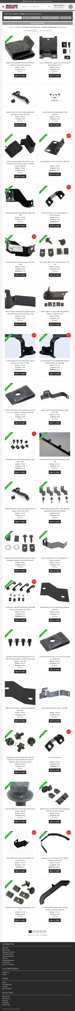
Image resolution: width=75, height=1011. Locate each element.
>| (44, 932)
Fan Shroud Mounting (49, 27)
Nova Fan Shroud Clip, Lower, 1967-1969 (54, 708)
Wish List (5, 1000)
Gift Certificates (7, 984)
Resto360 (5, 948)
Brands (4, 982)
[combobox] (13, 17)
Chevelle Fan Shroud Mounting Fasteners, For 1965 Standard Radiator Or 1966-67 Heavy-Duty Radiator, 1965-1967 (20, 659)
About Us (5, 958)
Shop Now (65, 18)
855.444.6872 (28, 1)
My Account (5, 996)
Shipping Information (8, 952)
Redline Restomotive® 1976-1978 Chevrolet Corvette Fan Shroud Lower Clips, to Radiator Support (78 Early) (20, 164)
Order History (6, 998)
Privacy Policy (6, 962)
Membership (6, 1005)
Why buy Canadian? (8, 956)
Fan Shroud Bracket (55, 757)
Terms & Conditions (8, 964)
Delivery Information (8, 960)
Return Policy (6, 950)
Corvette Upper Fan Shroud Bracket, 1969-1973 (54, 161)
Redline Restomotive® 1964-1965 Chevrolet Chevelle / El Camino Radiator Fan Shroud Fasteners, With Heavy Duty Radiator (20, 759)
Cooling (25, 27)
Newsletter (5, 1003)
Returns (4, 974)
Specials (4, 986)
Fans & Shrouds (34, 27)
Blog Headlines (6, 988)
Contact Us (38, 1)
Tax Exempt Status (7, 954)
